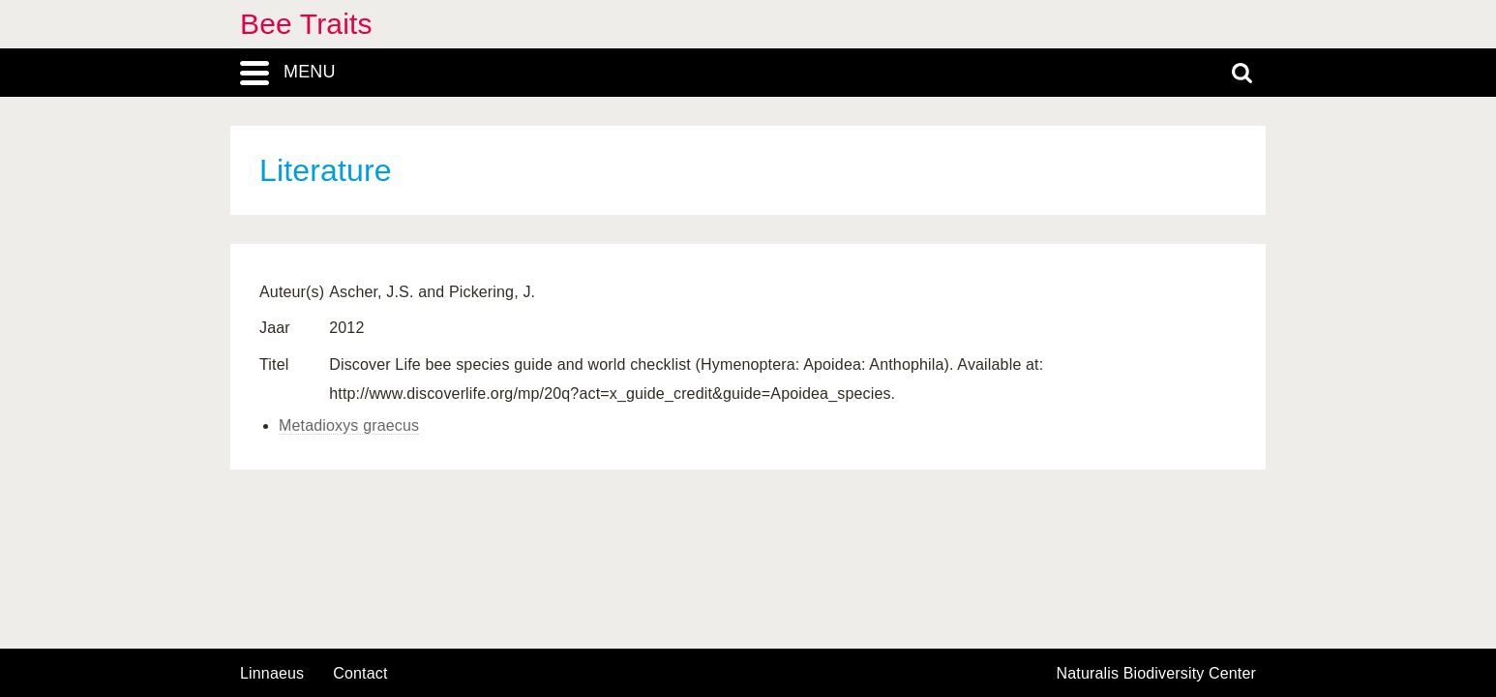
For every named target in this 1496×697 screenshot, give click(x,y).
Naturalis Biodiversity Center (1157, 674)
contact (360, 673)
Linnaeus (272, 674)
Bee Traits (306, 24)
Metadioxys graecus (349, 425)
